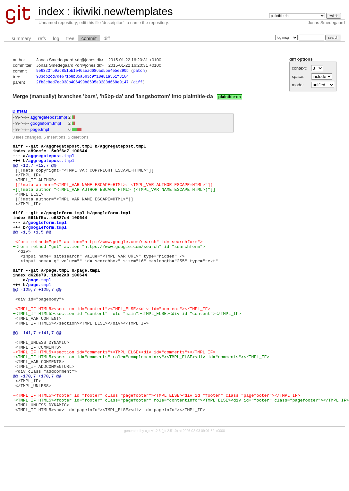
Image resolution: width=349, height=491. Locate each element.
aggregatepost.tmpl (48, 118)
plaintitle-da (229, 98)
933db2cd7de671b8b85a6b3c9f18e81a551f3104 (82, 77)
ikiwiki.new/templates (123, 11)
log (56, 38)
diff (107, 38)
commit (89, 38)
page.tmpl (39, 131)
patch (139, 71)
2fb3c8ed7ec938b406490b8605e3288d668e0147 (82, 84)
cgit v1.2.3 (153, 485)
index (51, 11)
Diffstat (20, 112)
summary (21, 38)
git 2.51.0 (170, 485)
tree (70, 38)
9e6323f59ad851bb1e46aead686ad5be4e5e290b (82, 71)
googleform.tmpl (45, 125)
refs (42, 38)
